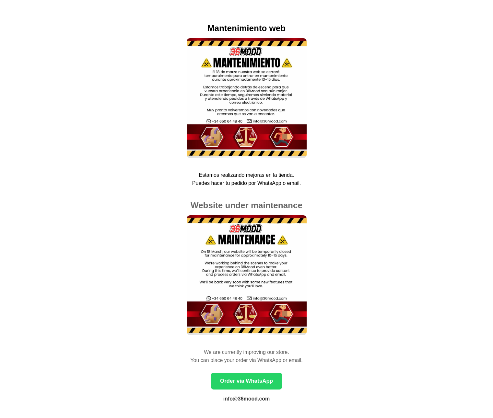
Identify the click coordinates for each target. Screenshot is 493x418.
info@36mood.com (246, 398)
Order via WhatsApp (246, 381)
